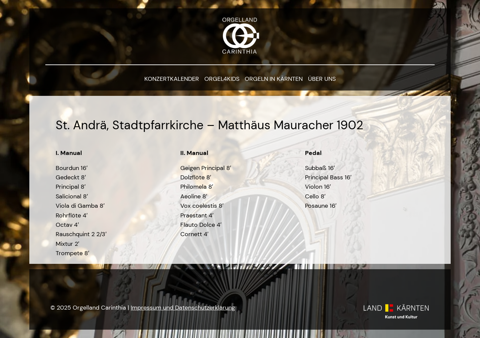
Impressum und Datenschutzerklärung (183, 307)
